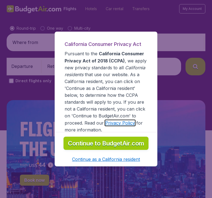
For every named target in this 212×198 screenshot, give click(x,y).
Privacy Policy (120, 123)
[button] (106, 159)
